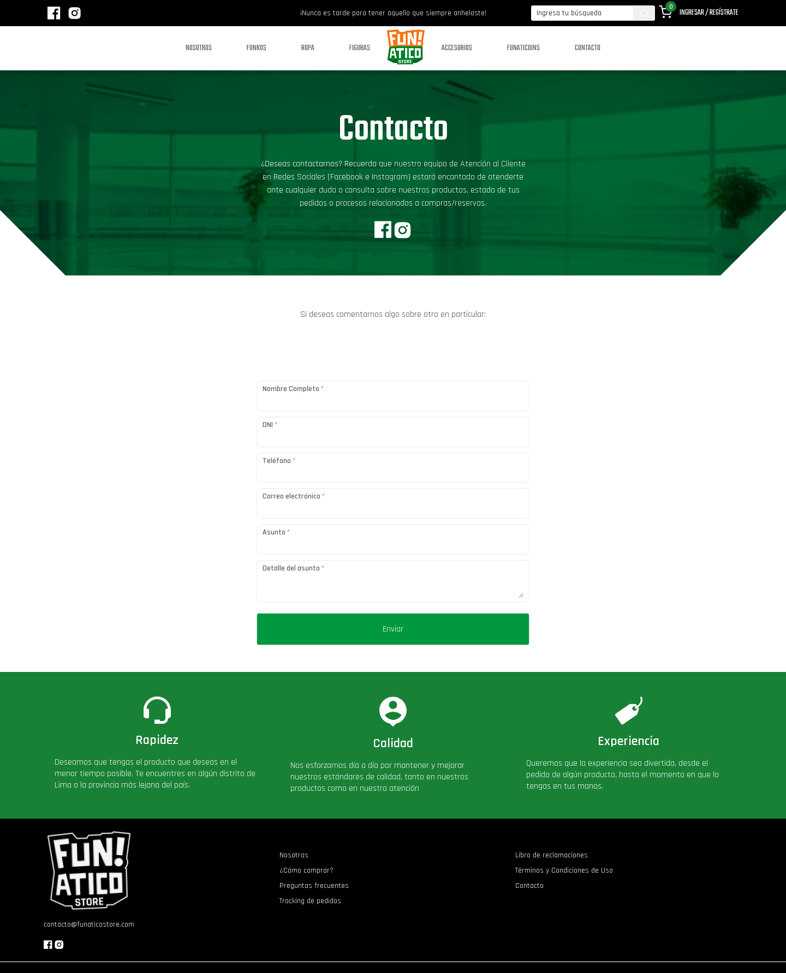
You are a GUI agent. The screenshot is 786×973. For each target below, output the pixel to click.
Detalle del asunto (293, 568)
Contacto (587, 48)
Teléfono (279, 461)
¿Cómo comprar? (306, 870)
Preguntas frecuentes (314, 886)
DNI (270, 425)
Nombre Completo (293, 389)
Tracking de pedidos (310, 901)
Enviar (393, 629)
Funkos (256, 48)
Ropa (307, 48)
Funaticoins (523, 48)
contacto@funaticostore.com (89, 924)
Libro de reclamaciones (551, 855)
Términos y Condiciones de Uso (564, 870)
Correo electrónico (294, 496)
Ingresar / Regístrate (709, 13)
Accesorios (457, 48)
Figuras (359, 48)
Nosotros (199, 48)
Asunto (276, 532)
